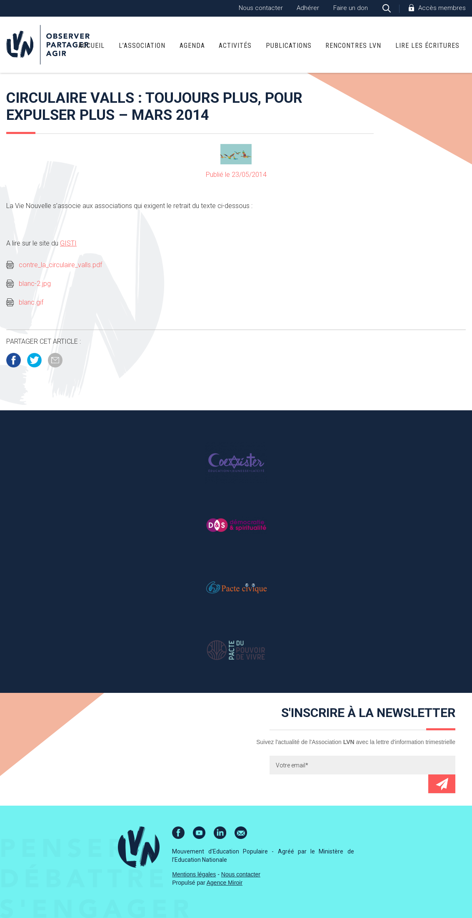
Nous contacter (261, 8)
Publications (289, 46)
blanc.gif (31, 302)
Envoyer (441, 783)
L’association (142, 46)
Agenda (192, 46)
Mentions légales (194, 874)
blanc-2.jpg (35, 284)
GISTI (68, 243)
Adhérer (308, 8)
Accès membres (442, 8)
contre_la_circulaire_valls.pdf (60, 265)
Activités (235, 46)
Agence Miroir (224, 882)
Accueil (91, 46)
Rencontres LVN (353, 46)
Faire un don (350, 8)
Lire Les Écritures (427, 46)
